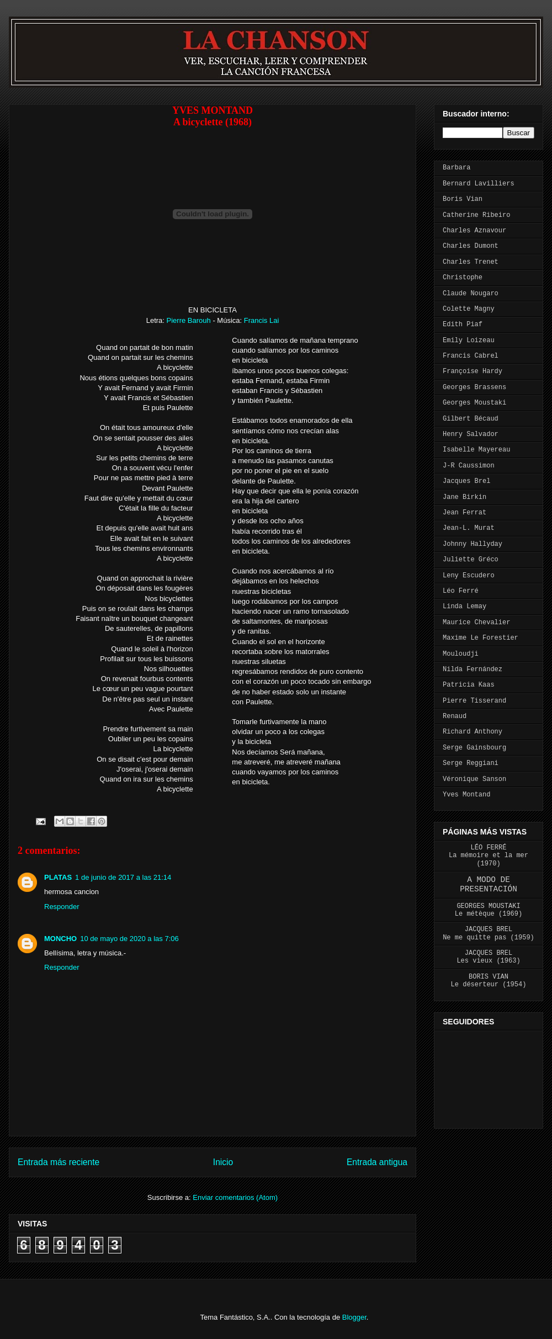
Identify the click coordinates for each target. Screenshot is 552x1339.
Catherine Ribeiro (476, 215)
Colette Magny (469, 309)
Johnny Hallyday (472, 544)
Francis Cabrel (470, 356)
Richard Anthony (472, 732)
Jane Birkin (464, 497)
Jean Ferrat (464, 513)
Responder (61, 906)
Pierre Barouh (190, 320)
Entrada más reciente (58, 1162)
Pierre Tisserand (474, 701)
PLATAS (58, 877)
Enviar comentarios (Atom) (235, 1197)
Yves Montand (466, 795)
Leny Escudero (469, 576)
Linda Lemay (464, 606)
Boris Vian (462, 199)
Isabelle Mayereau (476, 450)
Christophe (462, 277)
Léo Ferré (461, 591)
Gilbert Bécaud (470, 419)
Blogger (354, 1317)
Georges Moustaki (474, 403)
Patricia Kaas (469, 685)
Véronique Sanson (474, 779)
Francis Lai (261, 320)
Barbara (456, 168)
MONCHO (60, 938)
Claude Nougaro (470, 293)
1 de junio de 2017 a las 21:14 (123, 877)
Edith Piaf (462, 324)
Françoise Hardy (472, 371)
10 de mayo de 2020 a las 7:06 (129, 938)
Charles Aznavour (474, 231)
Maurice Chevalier (476, 622)
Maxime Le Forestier (480, 638)
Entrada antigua (377, 1162)
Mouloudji (461, 654)
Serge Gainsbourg (474, 748)
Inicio (223, 1162)
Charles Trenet (470, 262)
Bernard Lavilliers (478, 184)
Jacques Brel (466, 481)
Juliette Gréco (470, 560)
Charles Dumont (470, 246)
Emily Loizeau (469, 340)
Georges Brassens (474, 387)
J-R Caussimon (469, 466)
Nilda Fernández (472, 669)
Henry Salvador (470, 434)
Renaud (454, 716)
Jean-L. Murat (469, 528)
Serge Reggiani (470, 763)
